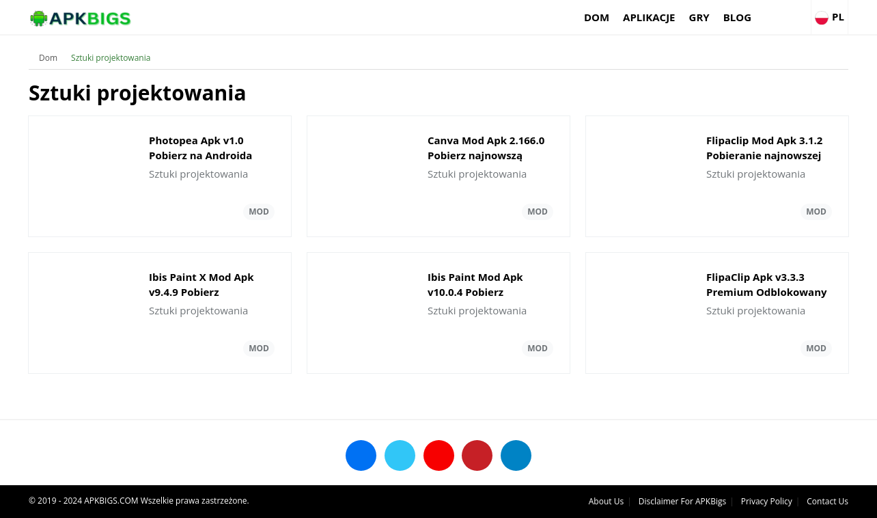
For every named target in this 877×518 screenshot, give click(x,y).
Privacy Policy (766, 501)
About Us (606, 501)
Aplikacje (649, 17)
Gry (699, 17)
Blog (737, 17)
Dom (596, 17)
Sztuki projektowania (110, 58)
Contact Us (827, 501)
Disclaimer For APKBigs (682, 501)
